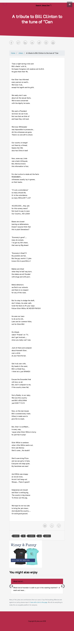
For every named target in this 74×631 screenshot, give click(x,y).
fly (24, 536)
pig (40, 536)
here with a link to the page (39, 602)
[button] (11, 586)
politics (47, 536)
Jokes (20, 53)
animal (16, 536)
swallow (31, 536)
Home (13, 53)
